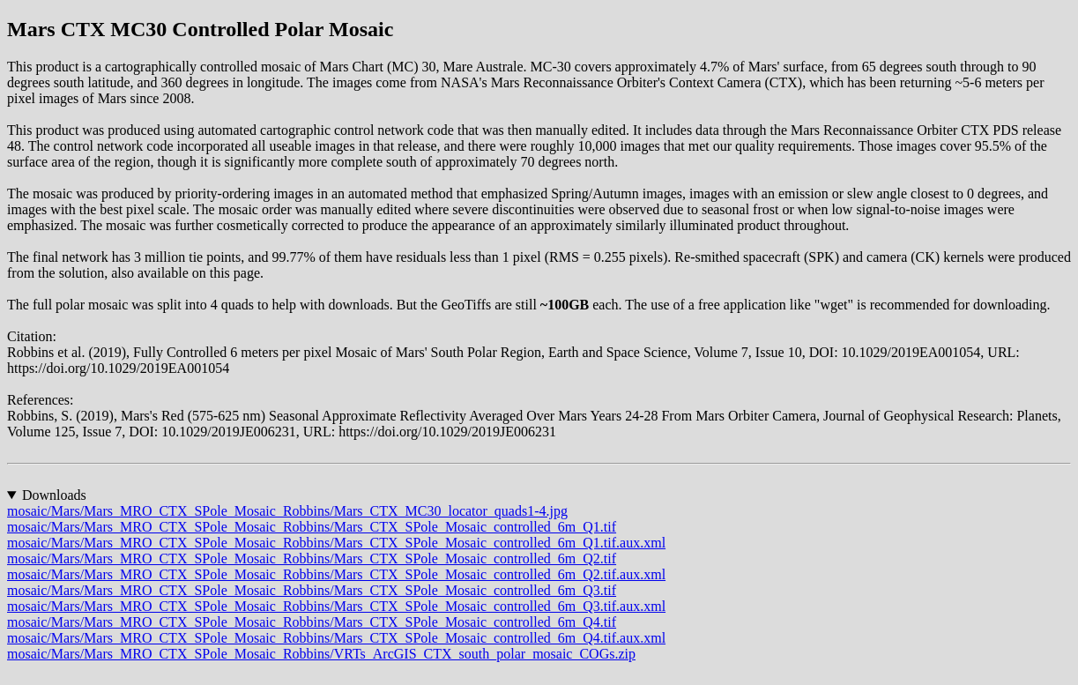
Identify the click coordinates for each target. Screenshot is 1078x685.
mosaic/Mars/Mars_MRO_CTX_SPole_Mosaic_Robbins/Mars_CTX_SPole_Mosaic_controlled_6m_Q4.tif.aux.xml (336, 637)
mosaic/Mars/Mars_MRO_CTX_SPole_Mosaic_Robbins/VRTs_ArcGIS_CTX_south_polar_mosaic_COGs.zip (321, 653)
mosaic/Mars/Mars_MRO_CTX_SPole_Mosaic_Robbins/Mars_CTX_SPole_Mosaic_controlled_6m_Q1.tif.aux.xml (336, 542)
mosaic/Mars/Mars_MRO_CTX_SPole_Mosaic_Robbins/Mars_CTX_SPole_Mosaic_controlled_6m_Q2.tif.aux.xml (336, 574)
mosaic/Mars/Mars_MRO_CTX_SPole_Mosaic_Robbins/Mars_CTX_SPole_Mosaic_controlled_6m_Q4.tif (311, 621)
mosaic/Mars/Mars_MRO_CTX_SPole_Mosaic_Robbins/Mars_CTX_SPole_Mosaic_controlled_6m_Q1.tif (311, 526)
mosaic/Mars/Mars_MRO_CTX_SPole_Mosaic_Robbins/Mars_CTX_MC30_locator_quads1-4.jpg (287, 510)
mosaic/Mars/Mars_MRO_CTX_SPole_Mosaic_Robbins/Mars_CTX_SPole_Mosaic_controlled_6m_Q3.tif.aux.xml (336, 606)
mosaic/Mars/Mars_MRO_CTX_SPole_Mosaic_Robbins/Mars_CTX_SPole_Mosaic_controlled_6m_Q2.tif (311, 558)
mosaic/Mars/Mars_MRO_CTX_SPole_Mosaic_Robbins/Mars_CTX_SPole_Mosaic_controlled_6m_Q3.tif (311, 590)
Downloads (54, 495)
